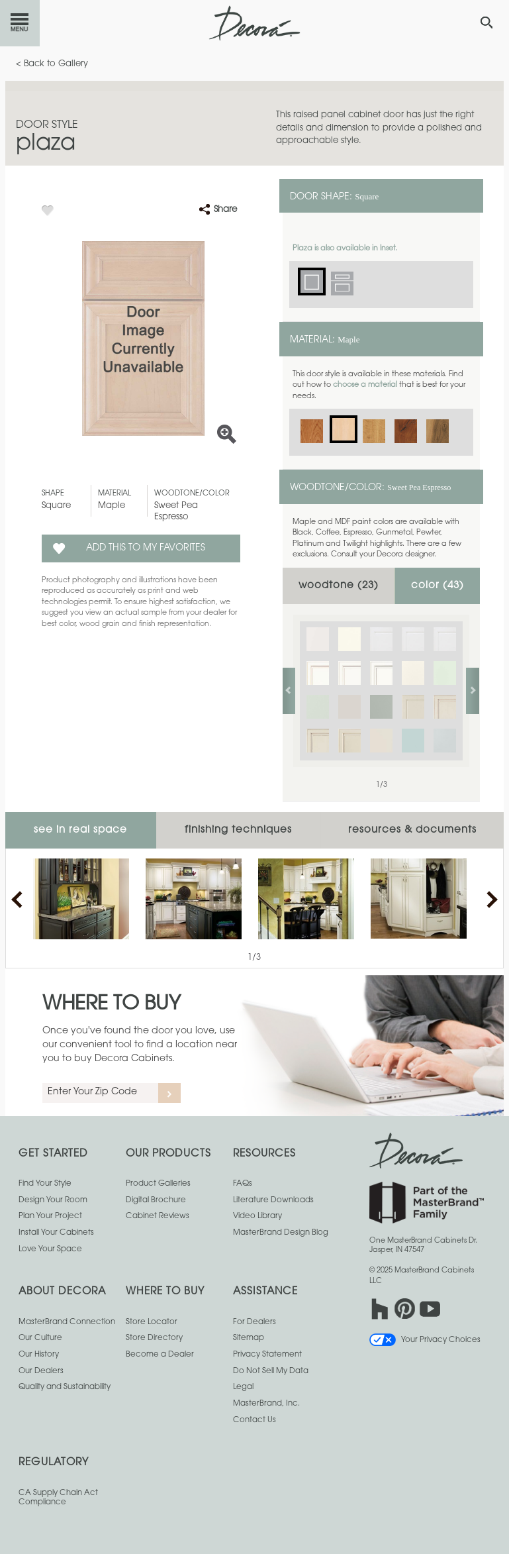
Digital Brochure (156, 1200)
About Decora (62, 1292)
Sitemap (248, 1338)
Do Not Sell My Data (270, 1371)
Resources (264, 1154)
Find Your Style (45, 1184)
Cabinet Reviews (157, 1216)
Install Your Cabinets (56, 1233)
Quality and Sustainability (65, 1387)
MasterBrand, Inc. (266, 1404)
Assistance (265, 1292)
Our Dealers (41, 1371)
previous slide (288, 691)
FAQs (242, 1184)
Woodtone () (339, 586)
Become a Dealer (160, 1355)
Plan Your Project (50, 1216)
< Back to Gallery (52, 64)
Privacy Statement (267, 1355)
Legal (243, 1387)
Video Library (257, 1216)
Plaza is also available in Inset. (345, 248)
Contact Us (254, 1420)
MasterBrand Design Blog (280, 1233)
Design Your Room (53, 1200)
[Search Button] (486, 22)
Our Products (168, 1154)
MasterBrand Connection (67, 1322)
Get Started (53, 1154)
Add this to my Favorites (145, 548)
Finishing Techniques (238, 830)
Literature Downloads (273, 1200)
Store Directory (154, 1338)
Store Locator (151, 1322)
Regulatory (54, 1463)
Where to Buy (111, 1005)
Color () (437, 586)
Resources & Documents (412, 830)
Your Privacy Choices (425, 1340)
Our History (39, 1355)
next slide (472, 691)
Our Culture (40, 1338)
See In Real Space (80, 830)
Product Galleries (158, 1184)
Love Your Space (50, 1249)
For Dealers (254, 1322)
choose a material (365, 385)
